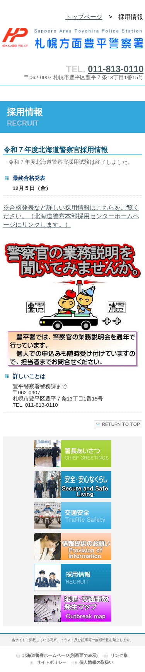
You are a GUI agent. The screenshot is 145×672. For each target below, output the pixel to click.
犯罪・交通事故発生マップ (72, 608)
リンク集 (119, 655)
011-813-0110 (115, 69)
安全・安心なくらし (72, 484)
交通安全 (72, 515)
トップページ (83, 17)
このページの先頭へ (118, 424)
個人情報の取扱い (96, 662)
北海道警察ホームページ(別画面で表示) (59, 655)
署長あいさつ (72, 453)
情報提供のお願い (72, 546)
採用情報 (72, 577)
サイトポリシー (52, 662)
